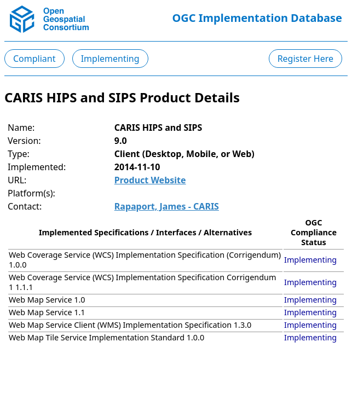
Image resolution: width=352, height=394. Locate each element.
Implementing (110, 59)
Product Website (150, 180)
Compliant (34, 59)
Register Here (305, 59)
